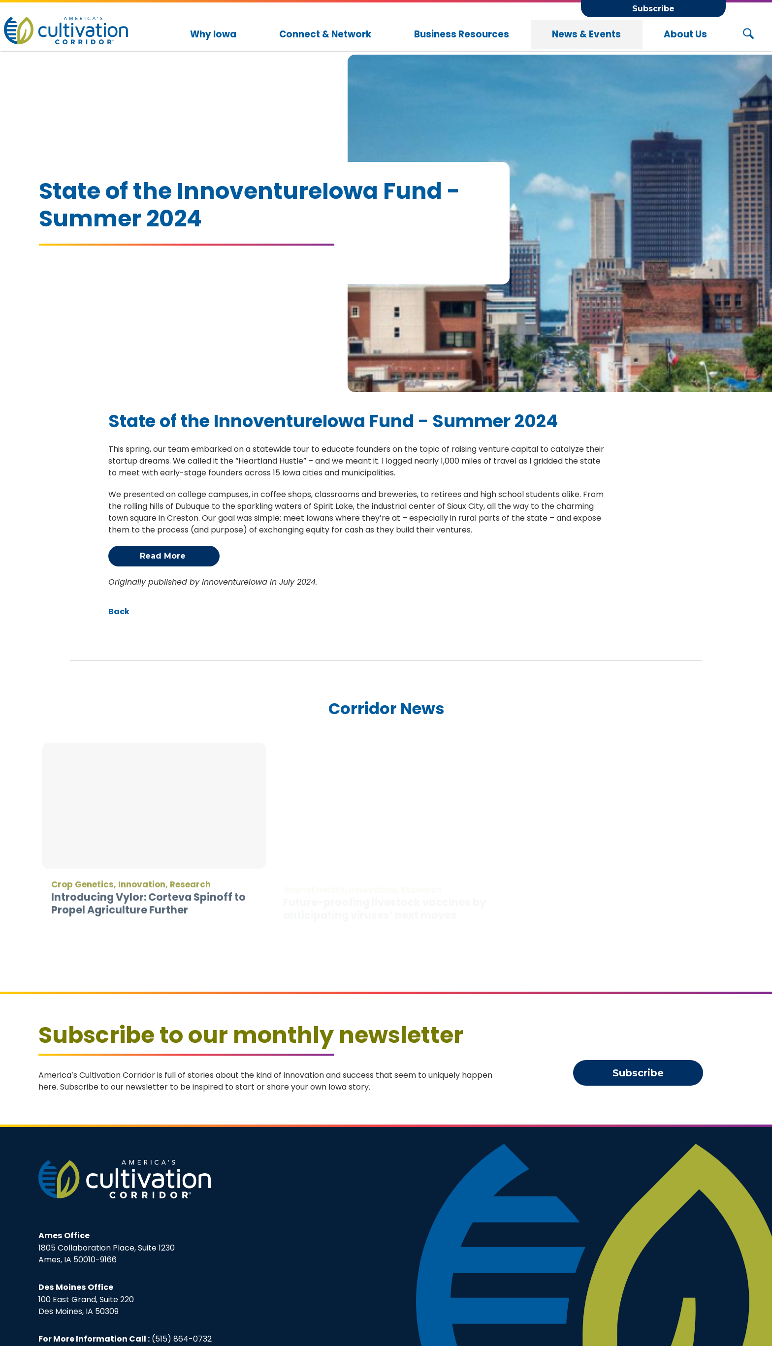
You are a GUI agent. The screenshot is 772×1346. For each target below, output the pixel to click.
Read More (164, 556)
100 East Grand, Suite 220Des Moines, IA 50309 (86, 1299)
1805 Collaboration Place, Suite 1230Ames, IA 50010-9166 (106, 1247)
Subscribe (653, 8)
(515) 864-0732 (182, 1339)
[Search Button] (748, 34)
